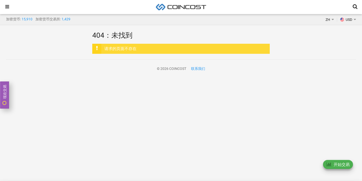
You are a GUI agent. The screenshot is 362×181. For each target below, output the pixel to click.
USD (346, 20)
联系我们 (198, 69)
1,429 (66, 19)
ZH (328, 20)
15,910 (27, 19)
